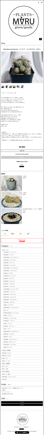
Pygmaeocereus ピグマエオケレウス (11, 331)
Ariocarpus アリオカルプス (9, 283)
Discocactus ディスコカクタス (10, 318)
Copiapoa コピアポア (8, 273)
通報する (22, 164)
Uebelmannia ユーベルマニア (10, 275)
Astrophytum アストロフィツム (10, 252)
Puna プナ (6, 310)
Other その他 (5, 368)
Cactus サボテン (5, 249)
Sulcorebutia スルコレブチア (10, 265)
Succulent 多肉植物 (6, 350)
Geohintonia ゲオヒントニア (9, 341)
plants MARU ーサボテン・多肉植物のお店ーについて (12, 388)
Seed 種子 (4, 379)
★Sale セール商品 (6, 374)
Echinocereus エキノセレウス (10, 297)
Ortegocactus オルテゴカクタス (10, 299)
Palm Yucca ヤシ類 (6, 355)
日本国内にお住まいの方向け (22, 161)
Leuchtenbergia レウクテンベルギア (11, 289)
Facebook (22, 404)
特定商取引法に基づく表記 (7, 393)
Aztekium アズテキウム (9, 304)
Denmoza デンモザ (8, 347)
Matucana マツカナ (8, 336)
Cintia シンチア (7, 328)
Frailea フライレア (8, 323)
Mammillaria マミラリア (9, 254)
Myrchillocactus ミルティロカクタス (11, 307)
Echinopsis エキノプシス (9, 326)
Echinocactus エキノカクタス (10, 260)
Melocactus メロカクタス (9, 334)
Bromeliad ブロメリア (6, 353)
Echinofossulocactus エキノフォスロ (11, 312)
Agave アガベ (5, 358)
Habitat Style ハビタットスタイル (9, 376)
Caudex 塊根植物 (6, 363)
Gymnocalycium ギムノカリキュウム (11, 257)
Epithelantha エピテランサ (9, 281)
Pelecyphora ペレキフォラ (9, 320)
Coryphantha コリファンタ (9, 291)
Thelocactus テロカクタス (9, 302)
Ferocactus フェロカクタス (9, 286)
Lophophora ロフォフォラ (9, 262)
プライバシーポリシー (6, 391)
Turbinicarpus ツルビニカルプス (10, 270)
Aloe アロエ (4, 366)
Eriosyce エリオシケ (8, 315)
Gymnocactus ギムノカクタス (10, 344)
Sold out (22, 157)
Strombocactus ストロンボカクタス (11, 267)
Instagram (22, 402)
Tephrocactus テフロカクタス (10, 294)
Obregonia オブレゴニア (9, 278)
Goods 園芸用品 (5, 371)
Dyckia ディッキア (6, 360)
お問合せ (4, 390)
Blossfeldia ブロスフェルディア (10, 339)
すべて (5, 233)
